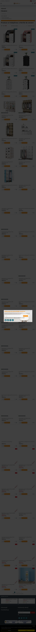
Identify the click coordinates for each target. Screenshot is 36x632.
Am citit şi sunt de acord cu (14, 317)
